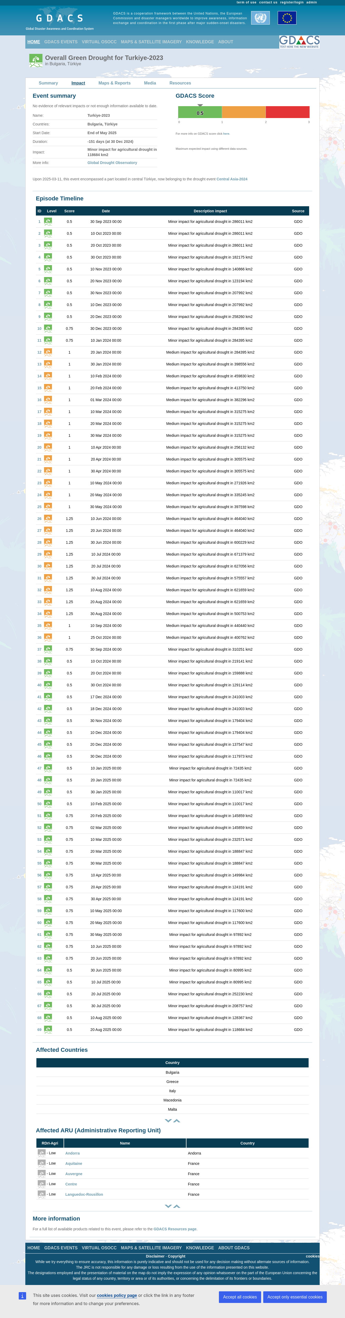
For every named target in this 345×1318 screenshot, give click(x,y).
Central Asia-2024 (232, 179)
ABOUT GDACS (234, 1248)
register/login (292, 2)
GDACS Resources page (175, 1229)
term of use (247, 2)
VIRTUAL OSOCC (99, 42)
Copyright (176, 1256)
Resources (180, 83)
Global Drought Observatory (112, 163)
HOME (33, 42)
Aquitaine (73, 1163)
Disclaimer (155, 1256)
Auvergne (74, 1174)
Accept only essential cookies (295, 1297)
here (226, 133)
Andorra (72, 1153)
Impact (78, 83)
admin (311, 2)
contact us (268, 2)
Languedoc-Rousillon (84, 1194)
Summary (48, 83)
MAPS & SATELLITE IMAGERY (151, 42)
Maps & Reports (115, 83)
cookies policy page (117, 1295)
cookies (313, 1256)
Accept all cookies (240, 1297)
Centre (71, 1184)
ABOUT (225, 42)
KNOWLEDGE (200, 42)
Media (150, 83)
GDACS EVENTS (61, 42)
